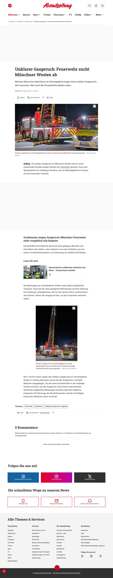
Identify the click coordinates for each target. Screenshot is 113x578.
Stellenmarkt (36, 558)
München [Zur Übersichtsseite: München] (13, 14)
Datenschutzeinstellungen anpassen (93, 546)
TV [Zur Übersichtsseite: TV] (70, 14)
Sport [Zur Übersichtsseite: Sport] (35, 14)
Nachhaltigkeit (12, 561)
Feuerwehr (65, 167)
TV (9, 552)
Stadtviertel (28, 21)
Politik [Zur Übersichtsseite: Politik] (78, 14)
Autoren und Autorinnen (64, 530)
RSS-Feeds (35, 539)
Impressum (84, 530)
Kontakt (59, 546)
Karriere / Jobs (61, 533)
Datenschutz (85, 536)
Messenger (35, 536)
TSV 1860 (11, 542)
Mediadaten (60, 549)
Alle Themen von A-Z (39, 530)
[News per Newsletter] (56, 502)
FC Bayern (11, 539)
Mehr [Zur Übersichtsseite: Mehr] (98, 14)
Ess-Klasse (35, 546)
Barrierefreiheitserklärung (89, 539)
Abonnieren (60, 536)
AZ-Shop (59, 552)
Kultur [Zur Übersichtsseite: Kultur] (87, 14)
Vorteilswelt (36, 549)
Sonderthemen (61, 558)
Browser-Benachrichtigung (40, 542)
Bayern (10, 536)
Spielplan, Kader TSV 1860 (40, 555)
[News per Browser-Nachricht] (89, 502)
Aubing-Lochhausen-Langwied (56, 406)
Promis (10, 546)
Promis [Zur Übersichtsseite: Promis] (47, 14)
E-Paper (59, 542)
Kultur (10, 555)
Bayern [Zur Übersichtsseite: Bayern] (26, 14)
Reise (9, 558)
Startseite (12, 21)
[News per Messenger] (23, 502)
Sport (9, 549)
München (20, 21)
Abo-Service (60, 539)
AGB (82, 533)
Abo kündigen (85, 542)
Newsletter (35, 533)
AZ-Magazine (61, 555)
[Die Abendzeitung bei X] (89, 477)
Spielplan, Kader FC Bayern (41, 552)
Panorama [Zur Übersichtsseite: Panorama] (59, 14)
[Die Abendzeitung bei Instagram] (56, 477)
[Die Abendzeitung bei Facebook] (23, 477)
